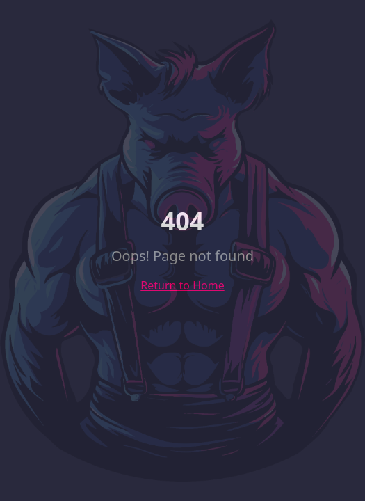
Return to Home (182, 285)
